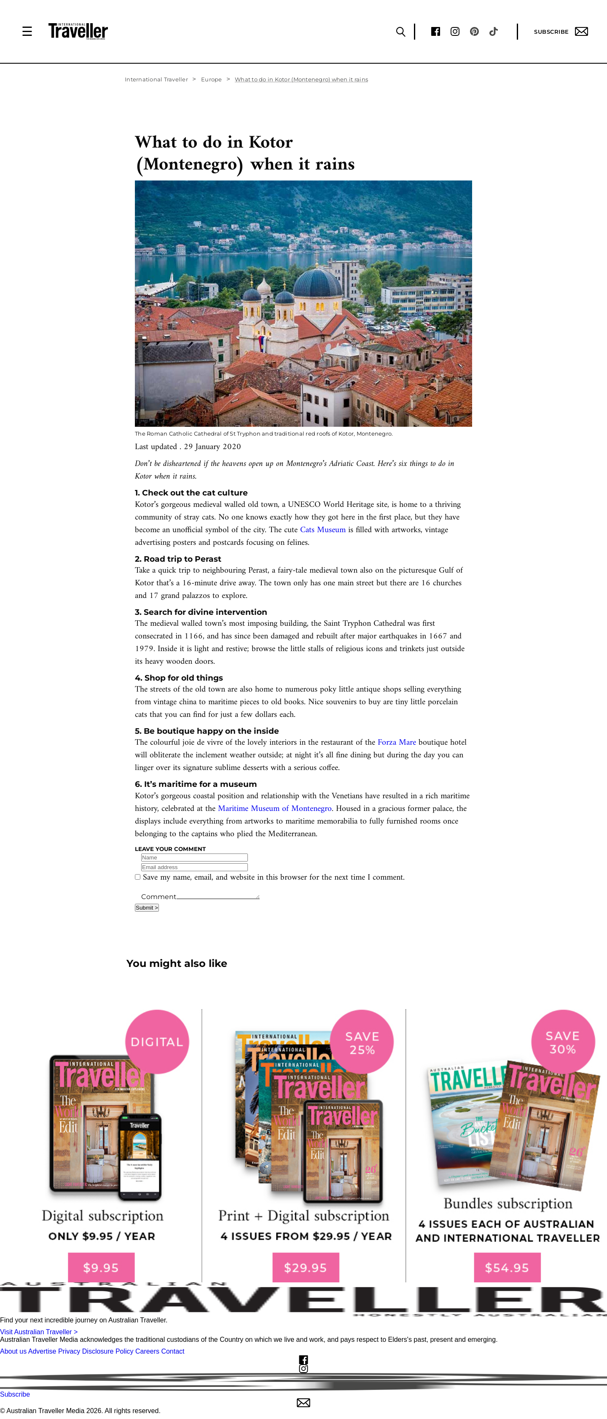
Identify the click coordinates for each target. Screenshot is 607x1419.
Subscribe (561, 31)
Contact (172, 1351)
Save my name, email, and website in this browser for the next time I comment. (274, 877)
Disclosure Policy (108, 1351)
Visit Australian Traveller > (39, 1332)
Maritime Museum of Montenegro (275, 809)
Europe (211, 79)
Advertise (42, 1351)
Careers (147, 1351)
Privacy (69, 1351)
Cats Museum (323, 530)
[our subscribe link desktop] (303, 1145)
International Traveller (156, 79)
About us (13, 1351)
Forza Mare (397, 742)
